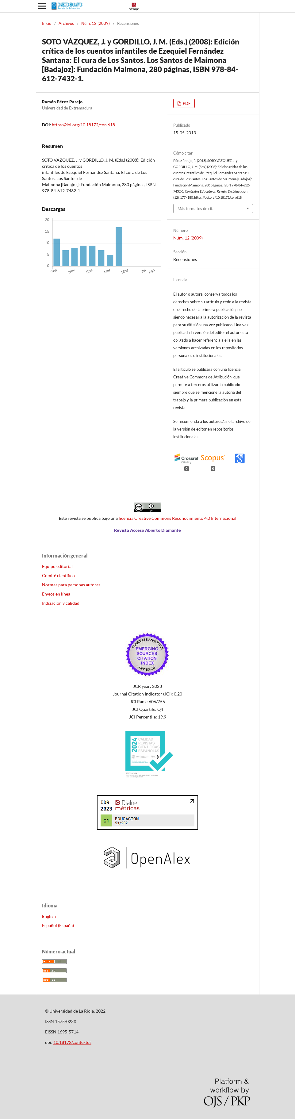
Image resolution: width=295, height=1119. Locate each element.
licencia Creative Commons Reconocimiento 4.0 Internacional (177, 518)
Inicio (46, 23)
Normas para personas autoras (71, 584)
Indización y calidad (60, 603)
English (49, 916)
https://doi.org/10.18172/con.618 (83, 124)
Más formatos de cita (196, 208)
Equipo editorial (57, 566)
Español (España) (58, 925)
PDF (186, 103)
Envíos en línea (56, 593)
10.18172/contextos (72, 1042)
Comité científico (58, 575)
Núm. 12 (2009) (95, 23)
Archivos (66, 23)
